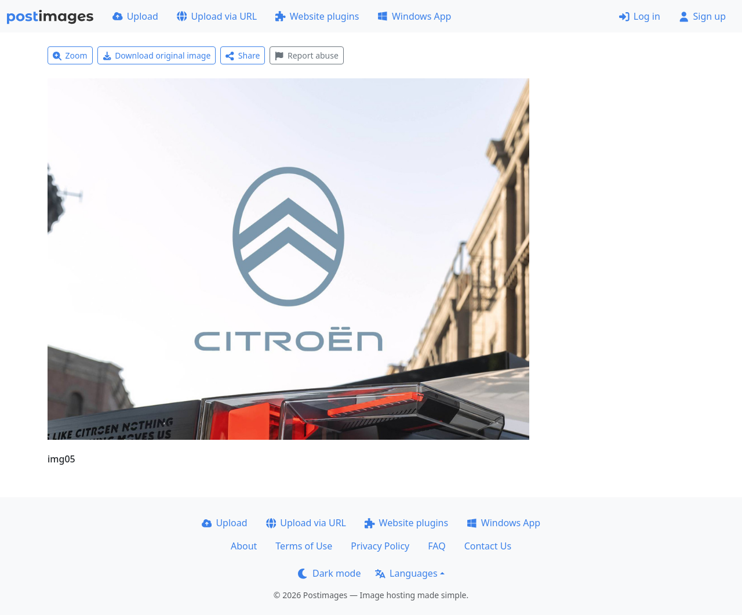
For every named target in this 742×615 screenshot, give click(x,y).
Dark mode (329, 573)
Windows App (414, 16)
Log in (639, 16)
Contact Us (487, 546)
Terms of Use (303, 546)
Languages (406, 573)
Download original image (157, 55)
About (244, 546)
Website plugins (317, 16)
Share (242, 55)
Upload (135, 16)
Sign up (702, 16)
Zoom (70, 55)
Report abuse (306, 55)
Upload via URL (217, 16)
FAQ (436, 546)
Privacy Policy (380, 546)
